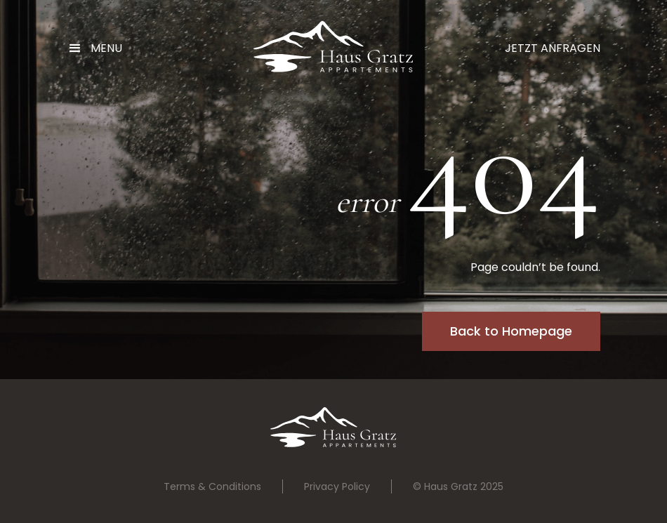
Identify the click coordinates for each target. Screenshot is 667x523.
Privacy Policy (337, 486)
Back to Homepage (511, 331)
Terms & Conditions (212, 486)
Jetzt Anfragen (552, 48)
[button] (101, 48)
